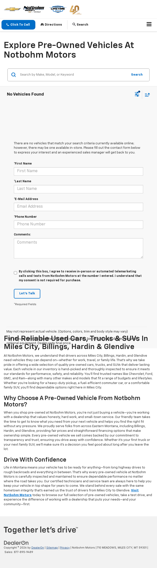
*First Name (23, 163)
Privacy (65, 547)
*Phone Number (25, 217)
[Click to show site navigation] (149, 24)
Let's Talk (27, 293)
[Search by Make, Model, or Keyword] (73, 75)
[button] (18, 25)
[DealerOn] (16, 542)
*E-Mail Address (26, 199)
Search (137, 74)
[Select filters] (137, 95)
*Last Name (22, 181)
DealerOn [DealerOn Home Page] (37, 547)
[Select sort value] (146, 94)
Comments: (22, 234)
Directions (51, 24)
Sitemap (52, 547)
